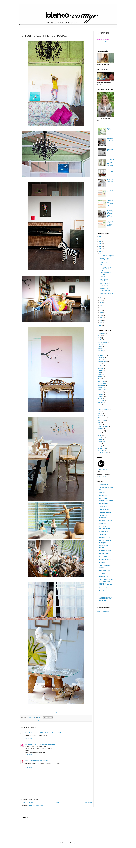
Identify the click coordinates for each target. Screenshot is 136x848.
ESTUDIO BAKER (105, 290)
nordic (100, 413)
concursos (101, 370)
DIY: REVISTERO (105, 283)
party (99, 422)
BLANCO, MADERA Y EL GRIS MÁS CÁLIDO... (110, 214)
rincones (100, 431)
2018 (100, 236)
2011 (100, 326)
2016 (100, 241)
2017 (100, 239)
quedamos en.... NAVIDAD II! (104, 258)
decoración (101, 374)
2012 (100, 251)
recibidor (100, 428)
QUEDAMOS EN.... (110, 191)
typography (101, 441)
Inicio (57, 802)
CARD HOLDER (104, 285)
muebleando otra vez (105, 559)
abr (101, 315)
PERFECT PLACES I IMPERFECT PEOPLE (106, 269)
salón (99, 433)
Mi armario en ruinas (105, 550)
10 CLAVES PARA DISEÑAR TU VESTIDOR (110, 162)
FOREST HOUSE (109, 129)
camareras (101, 357)
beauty (100, 348)
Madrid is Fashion (104, 537)
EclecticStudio (30, 744)
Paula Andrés (32, 717)
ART (28, 720)
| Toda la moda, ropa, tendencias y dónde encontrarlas (105, 598)
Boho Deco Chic (104, 509)
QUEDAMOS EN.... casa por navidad (110, 223)
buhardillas (101, 353)
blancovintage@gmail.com (104, 41)
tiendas (100, 439)
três (27, 760)
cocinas (100, 366)
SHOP (100, 435)
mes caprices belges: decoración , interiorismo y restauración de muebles (105, 544)
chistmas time (102, 361)
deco (99, 372)
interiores (31, 720)
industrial (100, 394)
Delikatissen (102, 523)
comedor (100, 368)
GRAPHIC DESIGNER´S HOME (106, 293)
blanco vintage (103, 503)
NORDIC (100, 415)
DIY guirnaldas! (104, 288)
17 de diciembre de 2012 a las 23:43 (38, 760)
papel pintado (102, 420)
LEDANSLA (103, 262)
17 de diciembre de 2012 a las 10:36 (50, 733)
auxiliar (100, 340)
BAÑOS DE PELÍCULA (110, 180)
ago (101, 305)
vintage (100, 446)
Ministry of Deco (104, 553)
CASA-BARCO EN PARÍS (105, 279)
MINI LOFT (103, 277)
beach (100, 346)
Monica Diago (103, 556)
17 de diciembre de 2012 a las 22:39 (45, 744)
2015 (100, 244)
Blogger (74, 843)
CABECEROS (102, 355)
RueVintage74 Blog (104, 570)
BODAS (100, 351)
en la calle (101, 385)
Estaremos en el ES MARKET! (105, 273)
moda (99, 407)
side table (101, 437)
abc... (101, 265)
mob (99, 405)
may (101, 312)
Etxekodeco (102, 534)
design (100, 377)
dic (101, 253)
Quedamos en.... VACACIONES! (110, 203)
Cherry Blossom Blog (105, 512)
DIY (99, 379)
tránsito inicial (103, 576)
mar (101, 317)
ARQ (99, 336)
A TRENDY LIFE (103, 492)
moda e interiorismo (103, 409)
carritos (100, 359)
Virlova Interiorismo (105, 588)
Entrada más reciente (27, 802)
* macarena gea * (104, 484)
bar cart (100, 344)
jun (101, 310)
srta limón (102, 573)
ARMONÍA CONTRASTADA (110, 140)
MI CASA (100, 403)
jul (101, 308)
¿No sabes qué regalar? (107, 256)
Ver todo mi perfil (101, 476)
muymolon (102, 562)
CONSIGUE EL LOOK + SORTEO (110, 171)
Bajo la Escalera (103, 342)
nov (101, 298)
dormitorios (101, 381)
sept (101, 303)
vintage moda (102, 448)
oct (101, 300)
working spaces (39, 720)
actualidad (101, 333)
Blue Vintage (103, 506)
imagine (100, 392)
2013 (100, 249)
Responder (29, 738)
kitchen (100, 398)
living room (101, 400)
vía (56, 712)
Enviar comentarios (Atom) (36, 805)
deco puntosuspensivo (106, 520)
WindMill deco (103, 591)
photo (99, 424)
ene (101, 322)
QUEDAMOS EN (103, 426)
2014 (100, 246)
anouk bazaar (103, 495)
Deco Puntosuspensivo (33, 733)
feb (101, 320)
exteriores (101, 387)
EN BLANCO (102, 383)
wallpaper (101, 450)
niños (99, 411)
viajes (100, 444)
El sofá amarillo (103, 531)
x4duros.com (103, 594)
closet (100, 364)
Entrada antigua (87, 802)
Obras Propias (102, 418)
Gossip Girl (101, 389)
